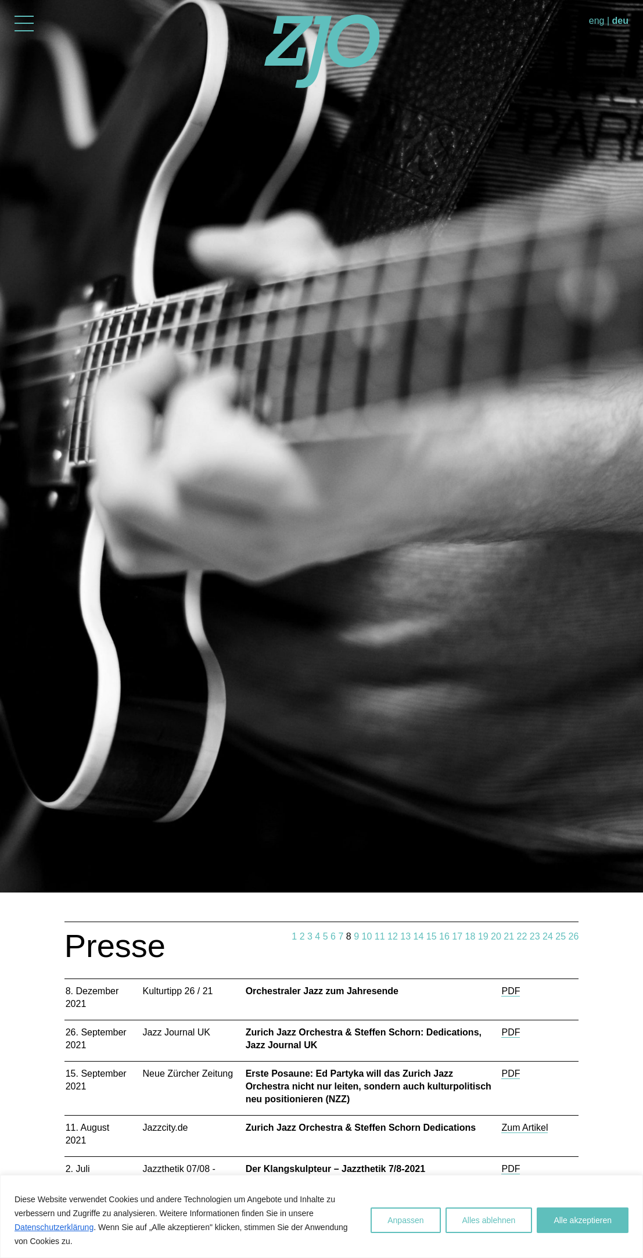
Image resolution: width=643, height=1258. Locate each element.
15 (431, 936)
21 (509, 936)
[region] (321, 1216)
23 (535, 936)
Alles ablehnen (489, 1220)
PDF (510, 991)
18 (470, 936)
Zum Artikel (524, 1127)
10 (367, 936)
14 (419, 936)
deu (620, 21)
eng (597, 21)
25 (560, 936)
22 (522, 936)
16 (444, 936)
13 (405, 936)
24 (548, 936)
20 (496, 936)
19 (483, 936)
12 (392, 936)
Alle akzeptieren (583, 1220)
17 (457, 936)
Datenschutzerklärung (54, 1227)
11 (380, 936)
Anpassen (405, 1220)
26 (574, 936)
